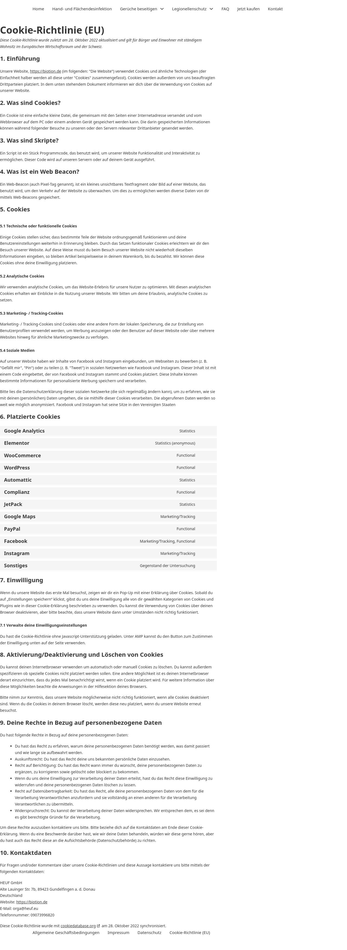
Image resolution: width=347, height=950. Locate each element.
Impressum (118, 932)
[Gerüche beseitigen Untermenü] (162, 9)
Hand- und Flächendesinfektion (82, 8)
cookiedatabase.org (78, 925)
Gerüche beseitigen (138, 8)
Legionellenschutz (189, 8)
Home (38, 8)
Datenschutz (149, 932)
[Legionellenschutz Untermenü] (211, 9)
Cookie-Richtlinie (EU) (189, 932)
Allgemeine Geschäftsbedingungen (66, 932)
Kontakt (275, 8)
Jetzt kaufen (248, 8)
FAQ (225, 8)
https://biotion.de (45, 71)
